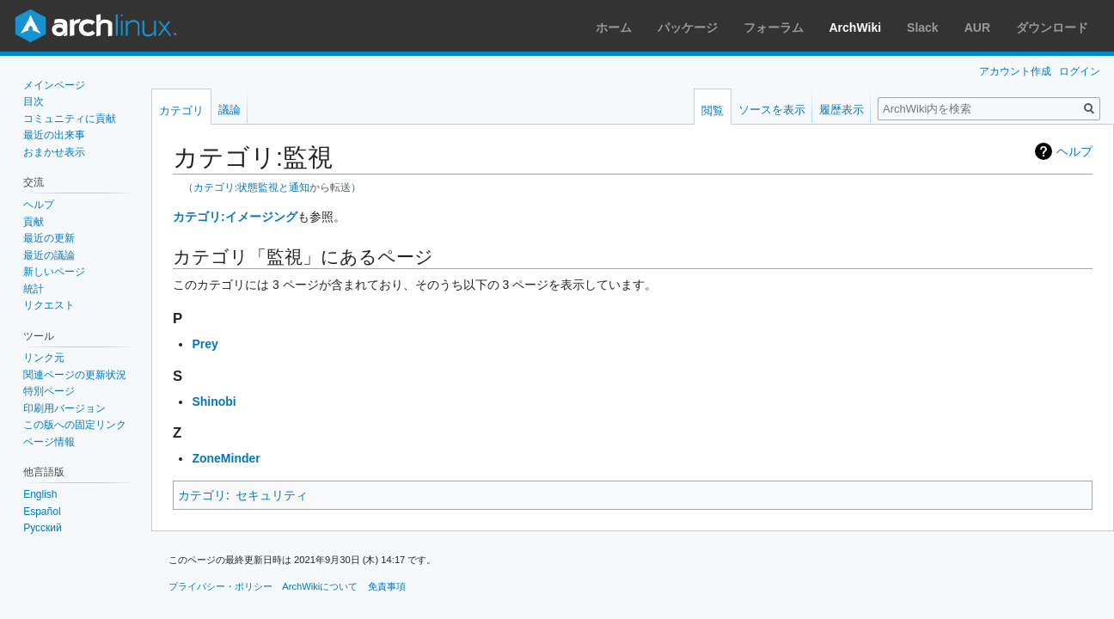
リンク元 (43, 358)
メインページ (54, 85)
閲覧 (712, 110)
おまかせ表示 (54, 152)
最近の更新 (49, 238)
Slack (923, 27)
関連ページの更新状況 (74, 375)
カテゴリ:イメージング (235, 217)
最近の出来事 (54, 135)
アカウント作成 (1015, 71)
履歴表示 (841, 109)
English (40, 494)
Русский (42, 528)
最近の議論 (49, 255)
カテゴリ (202, 495)
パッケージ (688, 27)
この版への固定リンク (74, 425)
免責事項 (387, 586)
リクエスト (49, 305)
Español (41, 512)
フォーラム (774, 27)
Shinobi (214, 401)
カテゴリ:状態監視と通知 (251, 187)
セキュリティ (272, 495)
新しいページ (54, 272)
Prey (204, 344)
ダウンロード (1052, 27)
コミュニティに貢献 (69, 119)
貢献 (33, 222)
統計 (33, 289)
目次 (33, 101)
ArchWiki (855, 27)
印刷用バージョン (64, 408)
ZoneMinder (226, 458)
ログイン (1079, 71)
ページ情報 (49, 442)
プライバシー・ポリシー (220, 586)
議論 (229, 109)
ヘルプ (1074, 151)
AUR (977, 27)
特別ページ (49, 391)
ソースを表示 (771, 109)
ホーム (614, 27)
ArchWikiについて (320, 586)
